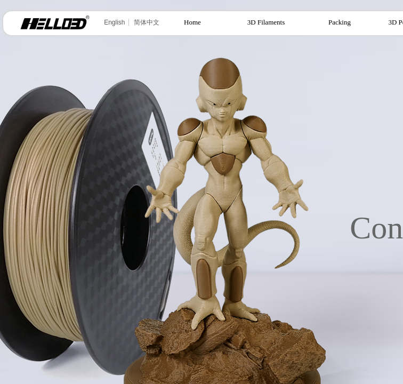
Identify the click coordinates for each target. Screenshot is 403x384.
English (114, 22)
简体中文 (146, 22)
